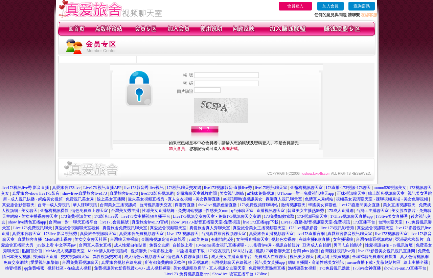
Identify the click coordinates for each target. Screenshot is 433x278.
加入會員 (330, 6)
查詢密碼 (362, 6)
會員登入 (295, 6)
